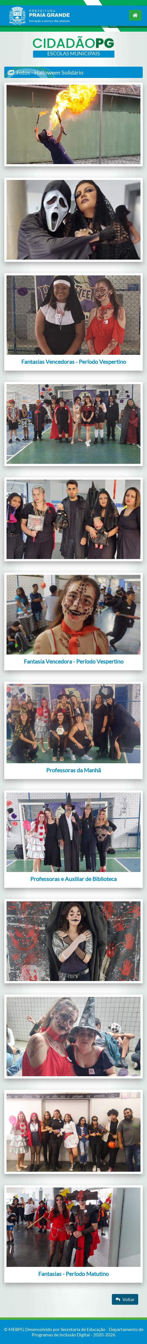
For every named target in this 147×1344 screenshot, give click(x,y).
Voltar (125, 1299)
